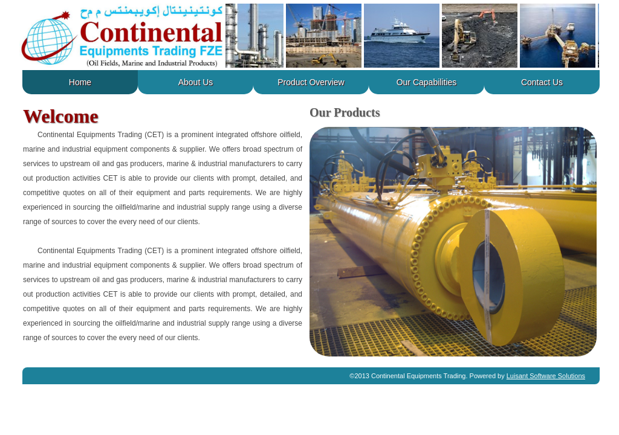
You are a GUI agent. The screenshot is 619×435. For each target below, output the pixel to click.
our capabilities (427, 82)
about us (195, 82)
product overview (310, 82)
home (80, 82)
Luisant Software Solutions (546, 375)
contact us (542, 82)
